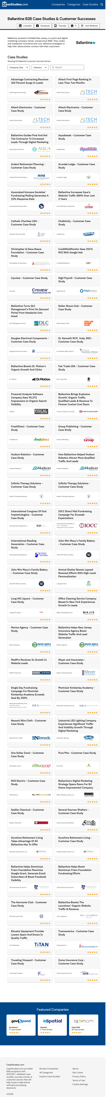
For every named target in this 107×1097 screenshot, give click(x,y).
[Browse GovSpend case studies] (21, 1025)
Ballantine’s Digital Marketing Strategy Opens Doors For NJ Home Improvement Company (75, 784)
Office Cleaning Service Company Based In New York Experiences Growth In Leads (77, 602)
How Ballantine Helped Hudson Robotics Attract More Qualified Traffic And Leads (76, 458)
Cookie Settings (80, 1084)
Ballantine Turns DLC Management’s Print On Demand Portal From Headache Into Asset (30, 311)
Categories (73, 4)
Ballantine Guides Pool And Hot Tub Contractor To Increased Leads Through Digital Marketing (29, 139)
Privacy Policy (79, 1076)
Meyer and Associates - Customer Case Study (71, 661)
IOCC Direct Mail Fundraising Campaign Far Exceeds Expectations (75, 515)
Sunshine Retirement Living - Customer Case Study (75, 839)
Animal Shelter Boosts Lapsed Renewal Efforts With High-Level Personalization (77, 573)
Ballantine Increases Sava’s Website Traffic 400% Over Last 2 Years (76, 195)
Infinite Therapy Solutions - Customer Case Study (27, 485)
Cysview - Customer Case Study (29, 278)
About (75, 1068)
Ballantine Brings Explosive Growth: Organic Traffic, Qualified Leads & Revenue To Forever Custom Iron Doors (75, 399)
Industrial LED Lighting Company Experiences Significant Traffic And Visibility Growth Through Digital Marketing (77, 725)
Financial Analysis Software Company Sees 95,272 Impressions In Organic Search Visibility (29, 399)
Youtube (60, 25)
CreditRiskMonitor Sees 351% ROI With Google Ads (75, 250)
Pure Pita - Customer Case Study (77, 752)
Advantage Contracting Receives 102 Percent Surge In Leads (29, 81)
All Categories (46, 1072)
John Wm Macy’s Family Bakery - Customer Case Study (76, 542)
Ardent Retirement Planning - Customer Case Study (28, 165)
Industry (40, 67)
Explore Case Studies (49, 1076)
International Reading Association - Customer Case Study (27, 544)
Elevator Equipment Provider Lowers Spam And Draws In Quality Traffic (27, 934)
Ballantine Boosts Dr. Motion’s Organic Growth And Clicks (28, 367)
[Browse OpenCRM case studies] (83, 1025)
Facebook (43, 25)
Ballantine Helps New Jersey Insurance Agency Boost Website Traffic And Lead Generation (75, 632)
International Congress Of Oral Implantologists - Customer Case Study (28, 515)
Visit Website (89, 25)
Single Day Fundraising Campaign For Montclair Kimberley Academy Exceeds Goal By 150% (27, 693)
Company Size (19, 67)
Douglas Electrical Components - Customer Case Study (30, 339)
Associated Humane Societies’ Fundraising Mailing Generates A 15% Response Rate (30, 195)
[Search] (68, 67)
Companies (58, 4)
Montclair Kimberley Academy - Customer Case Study (76, 689)
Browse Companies (48, 1068)
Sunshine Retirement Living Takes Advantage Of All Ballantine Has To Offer (27, 841)
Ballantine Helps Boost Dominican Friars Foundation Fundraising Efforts (74, 870)
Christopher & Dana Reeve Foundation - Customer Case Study (27, 252)
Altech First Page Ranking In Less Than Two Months (74, 81)
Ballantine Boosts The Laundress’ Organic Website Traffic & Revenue (74, 906)
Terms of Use (78, 1080)
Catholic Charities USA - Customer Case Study (25, 222)
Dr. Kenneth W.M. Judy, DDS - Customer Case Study (75, 339)
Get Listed (77, 1072)
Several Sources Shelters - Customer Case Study (73, 811)
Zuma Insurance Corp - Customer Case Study (71, 961)
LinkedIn (25, 25)
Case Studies (90, 4)
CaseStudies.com (15, 1064)
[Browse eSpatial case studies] (52, 1025)
